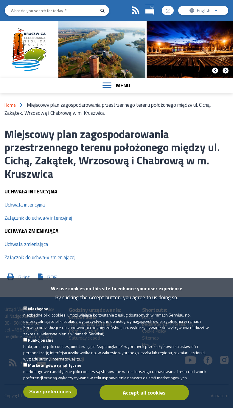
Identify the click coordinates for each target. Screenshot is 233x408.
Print (24, 277)
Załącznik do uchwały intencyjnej (38, 218)
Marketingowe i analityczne (54, 372)
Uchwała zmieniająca (26, 244)
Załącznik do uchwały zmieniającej (39, 257)
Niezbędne (38, 315)
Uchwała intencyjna (24, 205)
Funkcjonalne (41, 346)
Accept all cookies (144, 399)
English (209, 11)
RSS (135, 10)
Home (10, 105)
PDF (52, 277)
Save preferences (50, 398)
